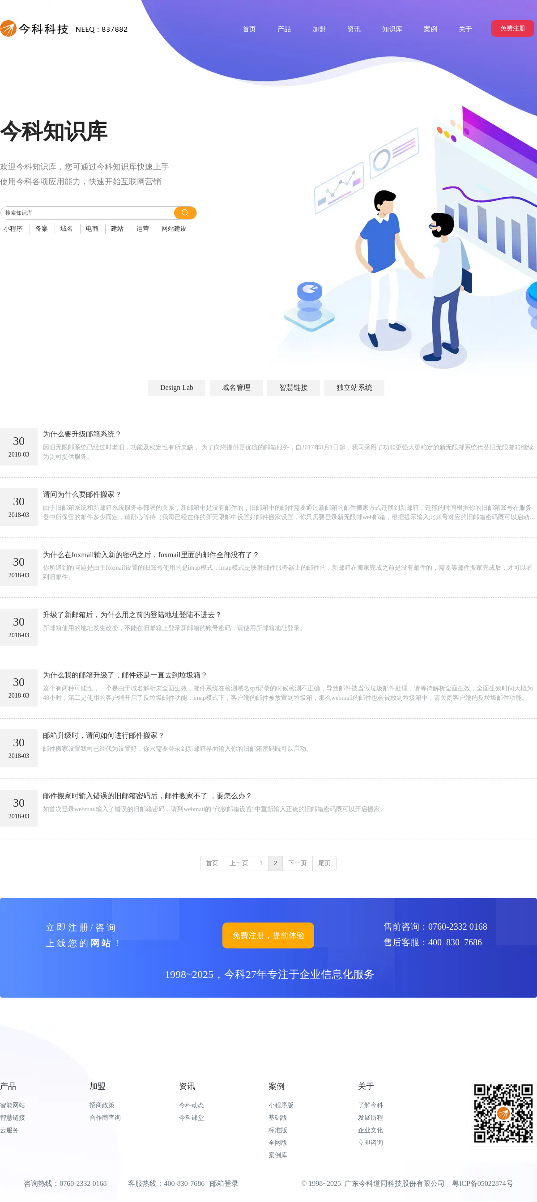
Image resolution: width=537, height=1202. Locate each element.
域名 (66, 228)
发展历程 (370, 1117)
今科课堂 (191, 1117)
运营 (142, 228)
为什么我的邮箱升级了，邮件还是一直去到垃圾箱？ (125, 675)
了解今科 (370, 1105)
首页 (212, 863)
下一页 (297, 863)
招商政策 (102, 1105)
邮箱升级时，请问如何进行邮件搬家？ (104, 735)
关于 (366, 1086)
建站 (117, 228)
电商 (92, 228)
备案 (41, 228)
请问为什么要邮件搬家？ (82, 494)
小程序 (13, 228)
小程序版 (281, 1105)
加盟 (98, 1086)
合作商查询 (105, 1117)
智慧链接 (12, 1117)
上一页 (239, 863)
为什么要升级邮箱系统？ (82, 434)
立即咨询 (370, 1142)
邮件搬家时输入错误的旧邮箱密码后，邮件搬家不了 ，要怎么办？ (147, 796)
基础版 (277, 1117)
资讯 (187, 1086)
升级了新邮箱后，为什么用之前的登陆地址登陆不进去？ (132, 614)
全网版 (277, 1142)
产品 (8, 1086)
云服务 (9, 1130)
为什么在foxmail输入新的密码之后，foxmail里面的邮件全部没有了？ (151, 555)
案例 (276, 1086)
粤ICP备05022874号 (482, 1183)
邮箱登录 (224, 1183)
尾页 (324, 863)
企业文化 (370, 1130)
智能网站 (12, 1105)
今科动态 (191, 1105)
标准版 (277, 1130)
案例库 (277, 1155)
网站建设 (174, 228)
